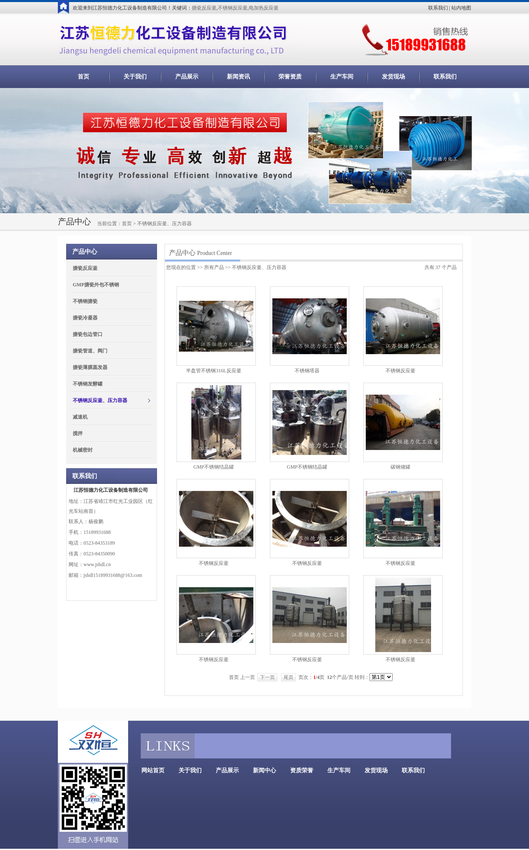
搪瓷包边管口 (87, 334)
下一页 (267, 677)
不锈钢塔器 (307, 371)
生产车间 (341, 77)
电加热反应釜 (264, 8)
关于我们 (135, 77)
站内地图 (461, 8)
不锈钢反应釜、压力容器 (100, 400)
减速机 (80, 417)
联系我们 (438, 8)
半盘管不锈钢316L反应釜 (213, 371)
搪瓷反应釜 (204, 8)
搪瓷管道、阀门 (90, 351)
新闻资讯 (238, 77)
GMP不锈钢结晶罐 (213, 467)
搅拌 (78, 433)
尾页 (288, 677)
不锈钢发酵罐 (87, 384)
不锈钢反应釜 (233, 8)
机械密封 (83, 450)
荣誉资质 (290, 77)
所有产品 (214, 267)
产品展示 (186, 77)
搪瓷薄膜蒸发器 (90, 367)
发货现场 (393, 77)
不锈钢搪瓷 (85, 301)
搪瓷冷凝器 (85, 318)
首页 (83, 77)
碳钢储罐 (400, 467)
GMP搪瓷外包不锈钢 (96, 285)
